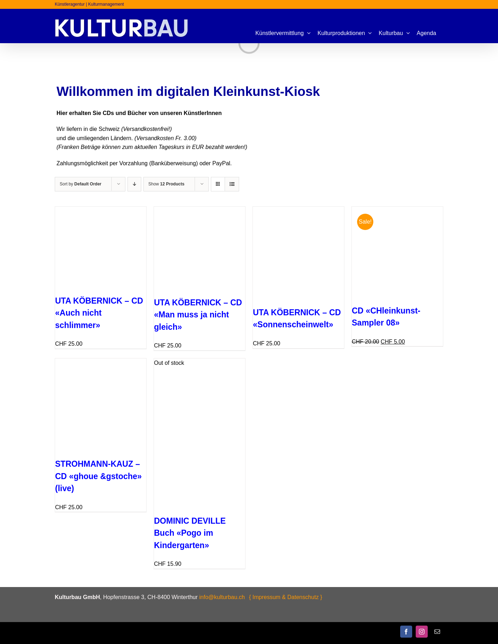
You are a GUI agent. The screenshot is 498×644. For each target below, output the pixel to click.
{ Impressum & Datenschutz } (285, 597)
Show (166, 184)
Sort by (80, 184)
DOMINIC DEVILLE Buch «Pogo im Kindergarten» (190, 533)
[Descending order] (134, 184)
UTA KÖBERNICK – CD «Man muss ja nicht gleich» (198, 315)
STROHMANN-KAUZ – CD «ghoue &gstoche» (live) (98, 476)
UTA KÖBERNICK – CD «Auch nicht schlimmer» (99, 313)
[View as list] (232, 184)
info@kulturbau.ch (222, 597)
